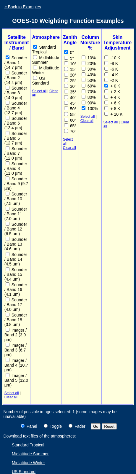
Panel (29, 426)
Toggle (53, 426)
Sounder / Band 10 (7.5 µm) (15, 199)
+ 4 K (112, 97)
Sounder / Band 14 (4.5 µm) (15, 259)
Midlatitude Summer (45, 60)
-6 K (111, 69)
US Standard (40, 80)
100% (90, 108)
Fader (77, 426)
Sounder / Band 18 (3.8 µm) (15, 320)
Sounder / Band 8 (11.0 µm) (15, 168)
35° (70, 92)
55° (70, 114)
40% (89, 74)
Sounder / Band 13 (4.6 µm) (15, 244)
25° (70, 80)
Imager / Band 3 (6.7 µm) (15, 350)
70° (70, 131)
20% (89, 63)
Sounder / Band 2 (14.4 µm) (15, 78)
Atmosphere (45, 37)
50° (70, 108)
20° (70, 75)
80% (89, 97)
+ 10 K (113, 114)
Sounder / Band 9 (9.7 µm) (16, 183)
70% (89, 91)
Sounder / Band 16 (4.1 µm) (15, 289)
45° (70, 103)
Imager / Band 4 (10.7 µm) (16, 365)
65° (70, 125)
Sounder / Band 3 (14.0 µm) (15, 93)
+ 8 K (112, 108)
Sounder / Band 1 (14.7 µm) (15, 62)
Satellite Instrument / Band (16, 42)
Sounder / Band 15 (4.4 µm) (15, 274)
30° (70, 86)
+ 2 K (112, 91)
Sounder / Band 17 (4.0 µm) (15, 305)
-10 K (112, 57)
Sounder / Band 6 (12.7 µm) (15, 138)
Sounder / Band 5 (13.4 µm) (15, 123)
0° (69, 52)
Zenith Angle (70, 40)
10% (89, 57)
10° (70, 63)
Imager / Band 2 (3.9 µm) (15, 335)
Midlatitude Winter (45, 70)
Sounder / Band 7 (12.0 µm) (15, 153)
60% (89, 86)
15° (70, 69)
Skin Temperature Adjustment (117, 42)
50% (89, 80)
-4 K (111, 74)
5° (69, 58)
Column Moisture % (90, 42)
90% (89, 103)
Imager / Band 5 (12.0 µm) (16, 380)
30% (89, 69)
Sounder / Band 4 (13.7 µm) (15, 108)
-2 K (111, 80)
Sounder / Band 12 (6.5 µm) (15, 229)
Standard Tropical (44, 49)
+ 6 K (112, 103)
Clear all (10, 397)
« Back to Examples (22, 6)
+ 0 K (112, 86)
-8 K (111, 63)
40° (70, 97)
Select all (11, 393)
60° (70, 120)
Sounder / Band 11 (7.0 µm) (15, 214)
